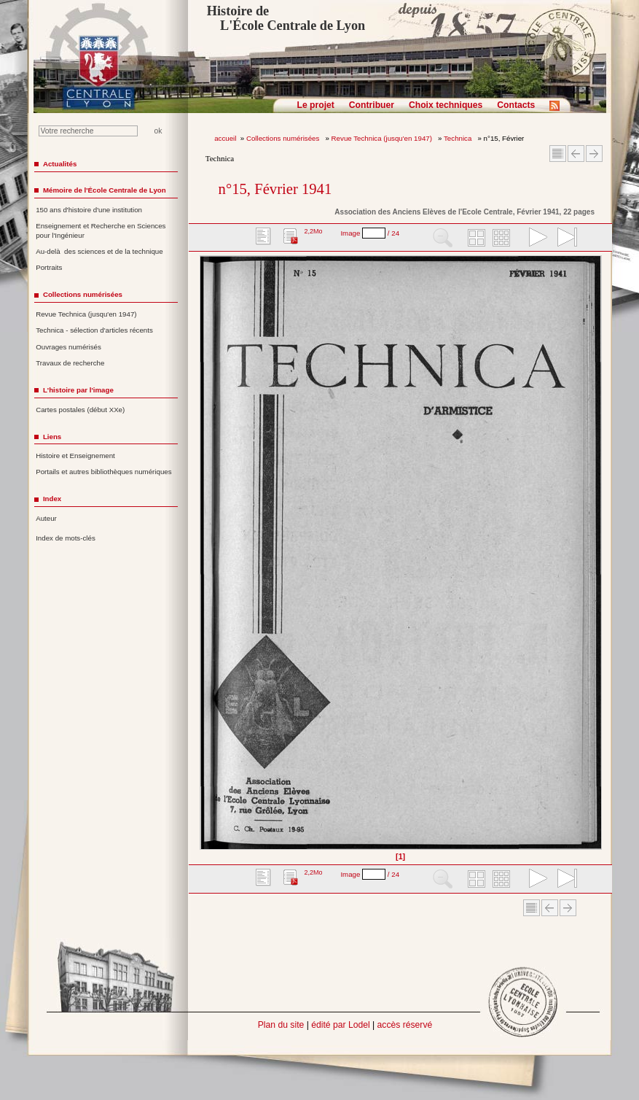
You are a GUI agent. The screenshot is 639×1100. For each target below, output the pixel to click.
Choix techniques (445, 105)
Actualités (60, 164)
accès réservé (405, 1025)
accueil (225, 138)
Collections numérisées (283, 138)
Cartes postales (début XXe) (80, 410)
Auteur (46, 518)
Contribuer (371, 105)
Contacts (516, 105)
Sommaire (557, 153)
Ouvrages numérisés (68, 347)
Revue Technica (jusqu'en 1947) (383, 138)
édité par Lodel (340, 1025)
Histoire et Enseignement (75, 456)
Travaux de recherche (70, 363)
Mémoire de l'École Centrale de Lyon (104, 190)
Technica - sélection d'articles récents (94, 330)
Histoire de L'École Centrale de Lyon (286, 18)
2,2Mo (313, 231)
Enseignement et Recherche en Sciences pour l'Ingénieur (100, 230)
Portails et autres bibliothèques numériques (103, 472)
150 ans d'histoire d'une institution (89, 210)
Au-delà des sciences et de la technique (99, 251)
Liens (52, 437)
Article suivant (594, 153)
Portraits (49, 267)
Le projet (315, 105)
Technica (459, 138)
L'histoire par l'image (78, 390)
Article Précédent (576, 153)
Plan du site (281, 1025)
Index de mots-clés (65, 538)
